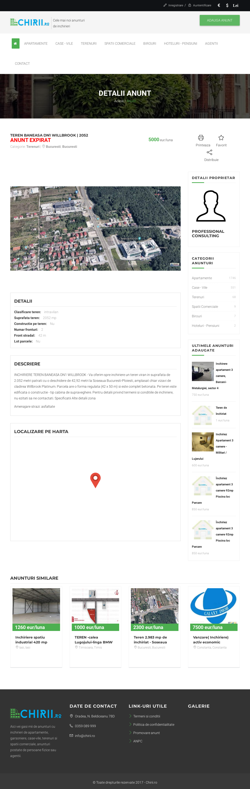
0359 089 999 (83, 726)
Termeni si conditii (144, 716)
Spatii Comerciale (119, 43)
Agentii (211, 43)
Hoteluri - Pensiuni (180, 43)
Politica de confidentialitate (151, 724)
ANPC (135, 741)
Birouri (149, 43)
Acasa (119, 101)
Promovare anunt (144, 733)
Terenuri (89, 43)
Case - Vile (64, 43)
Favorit (221, 140)
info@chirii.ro (82, 736)
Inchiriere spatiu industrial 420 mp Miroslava (31, 642)
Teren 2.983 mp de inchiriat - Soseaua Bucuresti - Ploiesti (150, 642)
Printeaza (203, 140)
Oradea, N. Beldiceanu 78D (92, 716)
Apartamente (36, 43)
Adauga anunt (219, 20)
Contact (22, 63)
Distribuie (211, 155)
